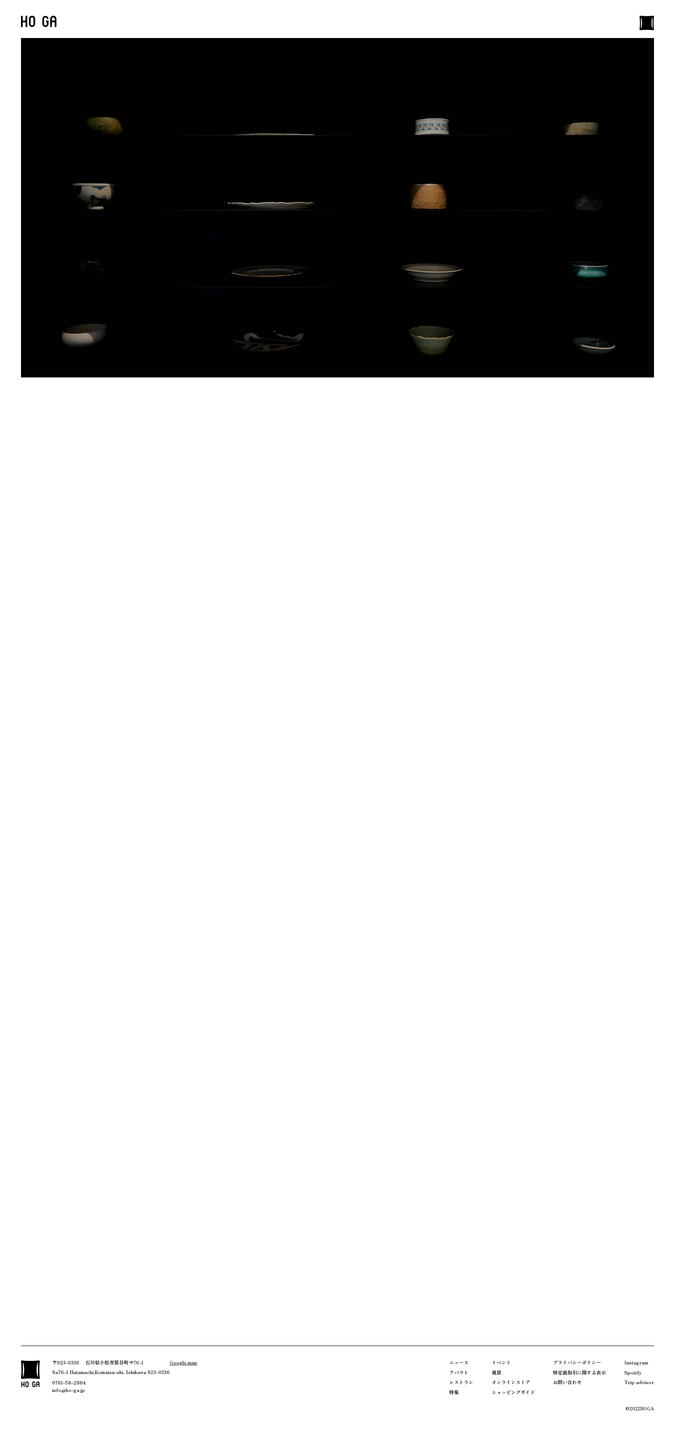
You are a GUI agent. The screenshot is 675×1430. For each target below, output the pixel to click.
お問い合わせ (567, 1381)
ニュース (459, 1362)
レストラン (461, 1381)
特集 (454, 1391)
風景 (496, 1372)
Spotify (633, 1372)
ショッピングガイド (513, 1391)
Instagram (636, 1362)
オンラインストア (511, 1381)
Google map (183, 1362)
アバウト (459, 1372)
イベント (501, 1362)
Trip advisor (639, 1381)
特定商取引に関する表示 (579, 1372)
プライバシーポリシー (577, 1362)
